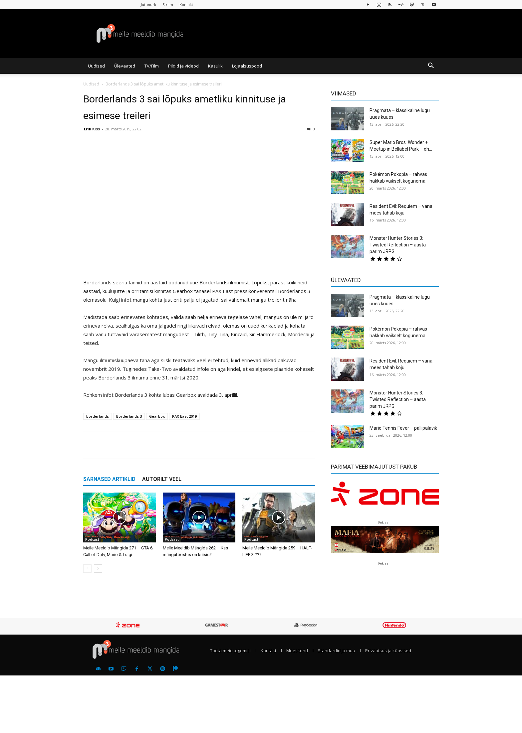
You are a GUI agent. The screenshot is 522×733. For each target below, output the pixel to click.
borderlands (97, 416)
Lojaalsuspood (247, 66)
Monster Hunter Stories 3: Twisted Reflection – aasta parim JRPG (398, 244)
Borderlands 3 (129, 416)
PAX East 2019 (184, 416)
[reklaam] (385, 497)
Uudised (96, 66)
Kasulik (215, 66)
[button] (431, 66)
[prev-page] (87, 568)
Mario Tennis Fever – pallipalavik (403, 428)
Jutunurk (148, 4)
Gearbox (157, 416)
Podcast (92, 539)
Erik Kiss (92, 128)
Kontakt (186, 4)
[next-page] (98, 568)
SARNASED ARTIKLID (109, 479)
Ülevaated (124, 66)
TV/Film (151, 66)
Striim (167, 4)
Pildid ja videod (183, 66)
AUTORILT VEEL (161, 479)
